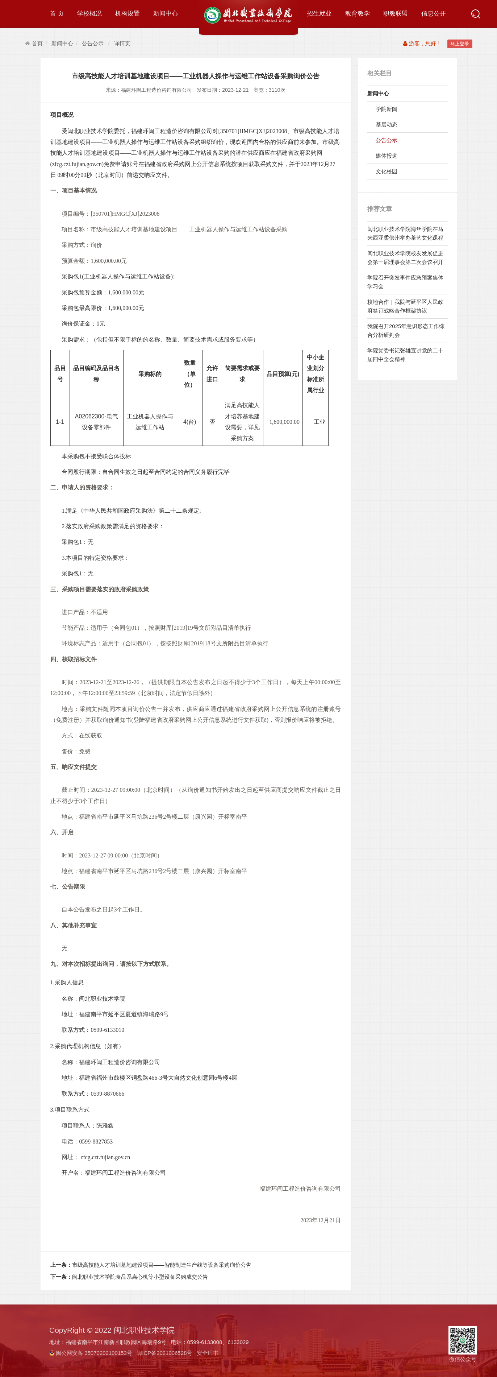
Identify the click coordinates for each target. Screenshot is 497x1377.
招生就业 (319, 13)
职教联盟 (395, 13)
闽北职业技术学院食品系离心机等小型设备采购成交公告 (129, 1277)
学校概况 (89, 13)
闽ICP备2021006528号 (164, 1353)
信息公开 (433, 13)
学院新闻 (386, 109)
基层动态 (386, 124)
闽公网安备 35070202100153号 (94, 1353)
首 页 (57, 13)
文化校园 (386, 171)
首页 (34, 43)
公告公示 (93, 43)
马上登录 (459, 43)
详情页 (122, 43)
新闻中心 (165, 13)
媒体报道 (386, 156)
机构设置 (127, 13)
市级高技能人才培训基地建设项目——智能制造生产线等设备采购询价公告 (150, 1265)
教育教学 (357, 13)
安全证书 (207, 1353)
